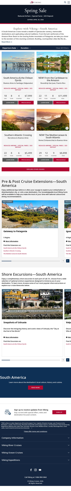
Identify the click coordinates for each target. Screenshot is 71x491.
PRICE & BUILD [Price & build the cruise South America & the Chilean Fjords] (26, 103)
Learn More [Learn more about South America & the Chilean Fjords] (10, 103)
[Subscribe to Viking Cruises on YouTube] (40, 470)
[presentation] (63, 260)
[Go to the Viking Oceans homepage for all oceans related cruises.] (35, 2)
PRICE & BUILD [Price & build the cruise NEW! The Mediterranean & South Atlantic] (60, 160)
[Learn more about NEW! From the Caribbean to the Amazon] (53, 62)
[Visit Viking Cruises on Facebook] (31, 470)
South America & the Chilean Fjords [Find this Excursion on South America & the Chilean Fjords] (14, 344)
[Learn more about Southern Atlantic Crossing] (18, 120)
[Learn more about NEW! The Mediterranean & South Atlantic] (53, 120)
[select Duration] (26, 48)
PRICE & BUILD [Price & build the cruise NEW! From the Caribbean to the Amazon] (60, 103)
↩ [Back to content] (31, 428)
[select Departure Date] (10, 48)
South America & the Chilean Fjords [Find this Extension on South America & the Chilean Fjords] (14, 248)
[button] (68, 2)
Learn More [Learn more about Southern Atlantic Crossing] (10, 160)
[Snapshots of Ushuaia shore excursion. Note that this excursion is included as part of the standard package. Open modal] (32, 304)
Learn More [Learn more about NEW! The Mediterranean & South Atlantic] (45, 160)
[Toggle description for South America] (7, 42)
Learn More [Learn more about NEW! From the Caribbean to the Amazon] (45, 103)
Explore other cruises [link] (35, 169)
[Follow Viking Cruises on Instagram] (35, 470)
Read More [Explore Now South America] (35, 388)
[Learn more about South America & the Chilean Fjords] (18, 62)
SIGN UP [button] (59, 412)
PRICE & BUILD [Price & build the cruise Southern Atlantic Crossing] (26, 160)
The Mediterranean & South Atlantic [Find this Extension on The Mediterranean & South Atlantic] (15, 254)
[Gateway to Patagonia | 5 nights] (30, 214)
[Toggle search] (65, 2)
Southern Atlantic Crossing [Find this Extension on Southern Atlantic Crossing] (12, 251)
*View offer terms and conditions (35, 431)
